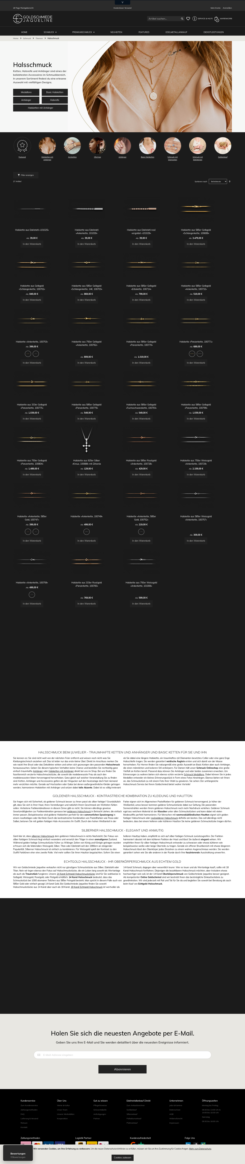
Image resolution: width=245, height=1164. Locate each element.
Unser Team (62, 1131)
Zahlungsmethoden (29, 1131)
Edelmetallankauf (177, 30)
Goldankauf (132, 1131)
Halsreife (54, 98)
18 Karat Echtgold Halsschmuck (86, 1023)
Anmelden (227, 8)
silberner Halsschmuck (43, 973)
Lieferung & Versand (29, 1139)
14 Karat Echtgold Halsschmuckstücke (76, 1010)
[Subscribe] (122, 1090)
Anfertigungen (99, 1135)
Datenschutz (174, 1131)
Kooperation (62, 1139)
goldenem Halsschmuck (79, 948)
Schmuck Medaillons (194, 911)
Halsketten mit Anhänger (40, 105)
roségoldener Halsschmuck (164, 954)
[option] (36, 406)
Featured (145, 30)
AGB (171, 1135)
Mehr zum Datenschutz (200, 1148)
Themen (39, 36)
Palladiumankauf (134, 1139)
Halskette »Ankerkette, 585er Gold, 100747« (40, 630)
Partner (96, 1139)
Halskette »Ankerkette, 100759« (40, 713)
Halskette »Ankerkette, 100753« (40, 394)
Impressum (174, 1144)
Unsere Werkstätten (65, 1135)
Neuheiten (118, 30)
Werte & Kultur (63, 1126)
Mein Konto (215, 8)
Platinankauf (132, 1144)
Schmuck (51, 30)
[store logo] (32, 18)
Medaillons (26, 90)
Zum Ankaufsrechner (136, 1126)
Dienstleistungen (214, 30)
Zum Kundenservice (29, 1126)
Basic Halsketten (54, 90)
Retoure (24, 1144)
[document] (122, 1154)
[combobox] (166, 18)
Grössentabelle (100, 1131)
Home (16, 36)
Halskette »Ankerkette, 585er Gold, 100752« (150, 630)
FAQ (22, 1135)
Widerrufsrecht (175, 1139)
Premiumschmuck (84, 30)
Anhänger (26, 98)
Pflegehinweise (100, 1126)
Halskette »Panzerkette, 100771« (204, 394)
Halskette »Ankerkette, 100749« (95, 630)
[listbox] (40, 406)
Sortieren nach (201, 179)
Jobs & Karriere (175, 1126)
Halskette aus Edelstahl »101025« (40, 242)
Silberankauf (132, 1135)
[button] (202, 18)
